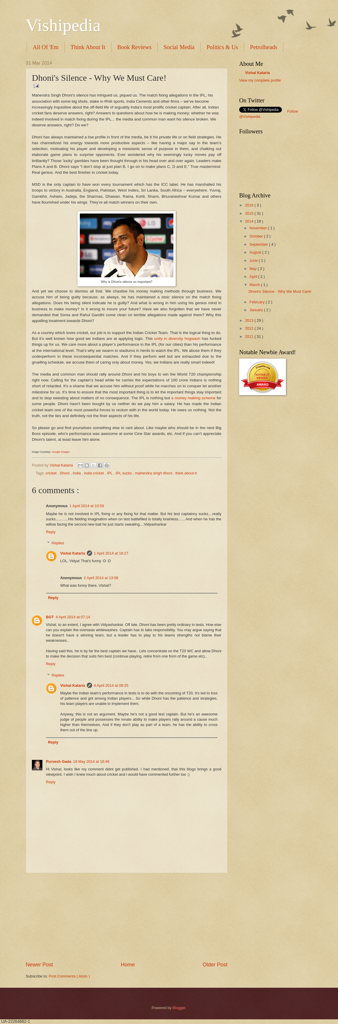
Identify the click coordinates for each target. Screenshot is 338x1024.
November (258, 228)
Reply (51, 532)
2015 (249, 213)
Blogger (179, 1008)
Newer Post (39, 965)
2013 (249, 320)
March (255, 285)
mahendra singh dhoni (154, 473)
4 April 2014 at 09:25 (111, 685)
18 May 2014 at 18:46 (91, 761)
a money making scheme (193, 398)
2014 (249, 221)
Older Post (215, 965)
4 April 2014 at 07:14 (73, 617)
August (255, 252)
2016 (249, 205)
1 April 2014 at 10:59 (86, 506)
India (77, 473)
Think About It (87, 47)
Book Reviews (134, 47)
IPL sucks (124, 473)
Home (128, 965)
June (254, 260)
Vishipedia (63, 25)
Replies (58, 543)
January (256, 310)
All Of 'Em (45, 47)
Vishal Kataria (62, 465)
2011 (249, 336)
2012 (249, 328)
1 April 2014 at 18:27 (111, 553)
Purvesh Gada (58, 761)
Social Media (178, 47)
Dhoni (65, 473)
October (256, 236)
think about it (186, 473)
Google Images (61, 451)
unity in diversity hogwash (177, 338)
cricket (52, 473)
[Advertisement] (126, 917)
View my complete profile (260, 80)
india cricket (94, 473)
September (259, 244)
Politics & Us (222, 47)
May (253, 268)
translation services (265, 85)
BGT (50, 617)
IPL (110, 473)
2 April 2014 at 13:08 (101, 578)
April (253, 276)
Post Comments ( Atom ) (69, 976)
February (257, 302)
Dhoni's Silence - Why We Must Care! (280, 291)
